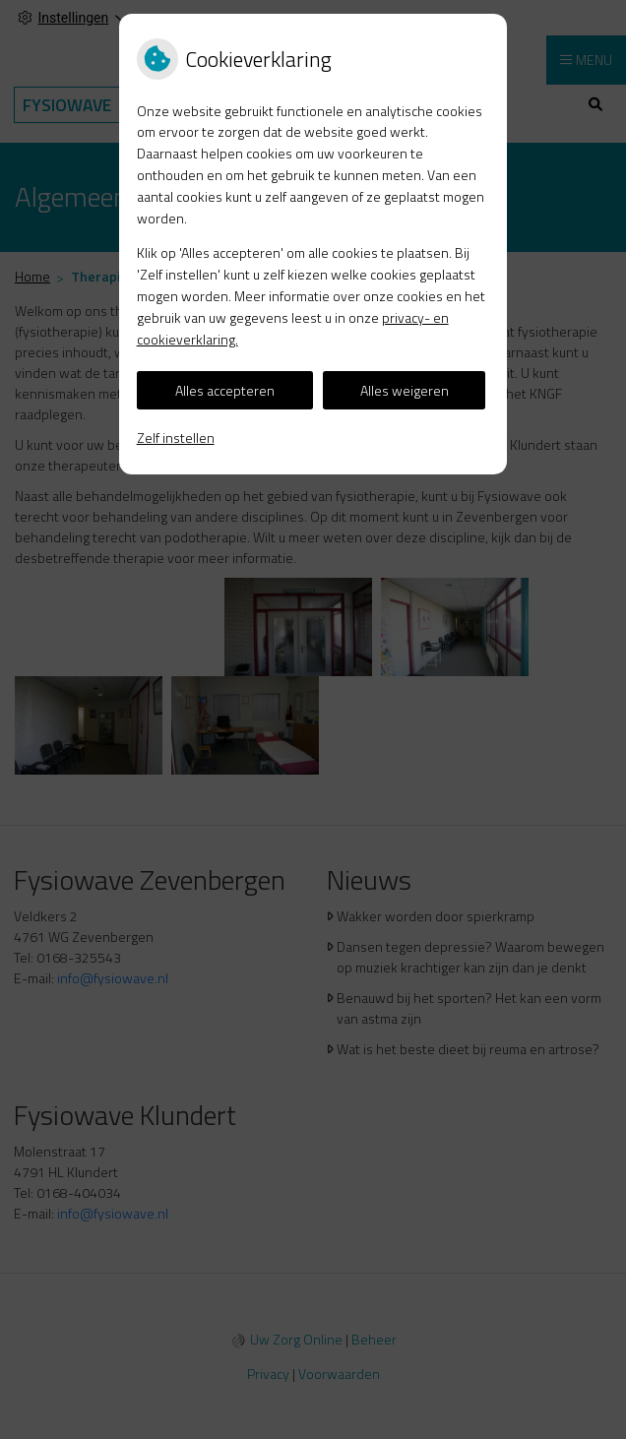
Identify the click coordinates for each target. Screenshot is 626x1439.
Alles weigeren (404, 390)
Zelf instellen (176, 437)
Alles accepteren (225, 390)
